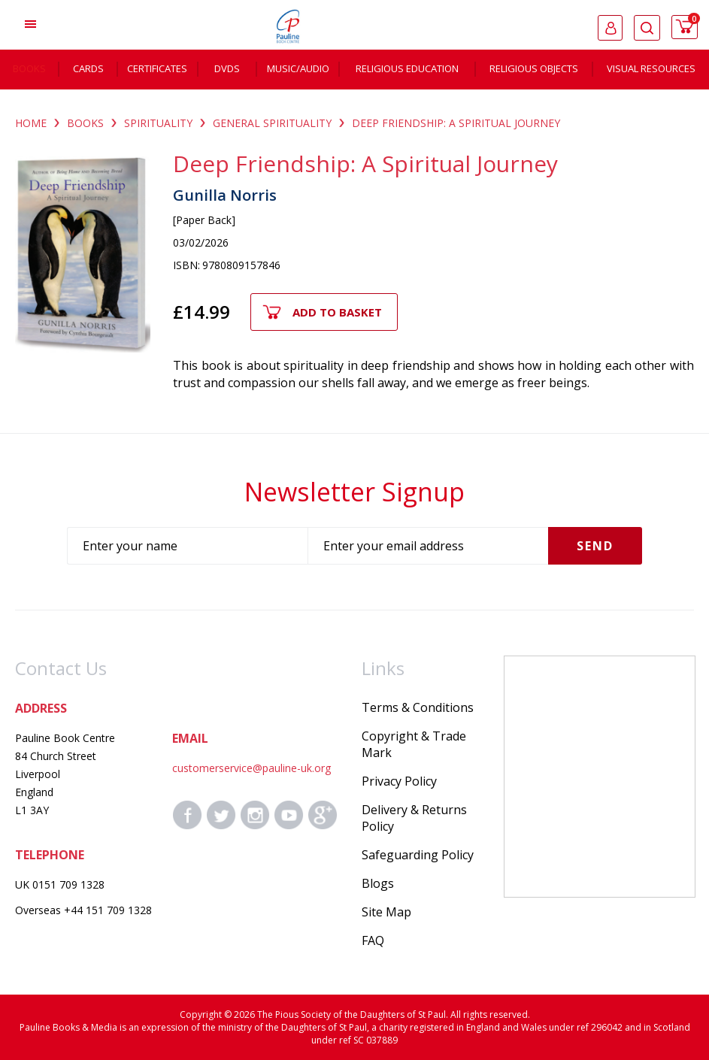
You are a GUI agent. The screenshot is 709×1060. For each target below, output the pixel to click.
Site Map (386, 912)
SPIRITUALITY (158, 123)
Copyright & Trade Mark (414, 744)
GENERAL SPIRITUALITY (272, 123)
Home (31, 123)
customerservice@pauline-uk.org (251, 768)
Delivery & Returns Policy (414, 817)
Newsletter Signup (354, 491)
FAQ (373, 940)
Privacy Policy (399, 781)
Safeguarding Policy (418, 854)
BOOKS (85, 123)
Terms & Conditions (418, 707)
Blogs (378, 883)
